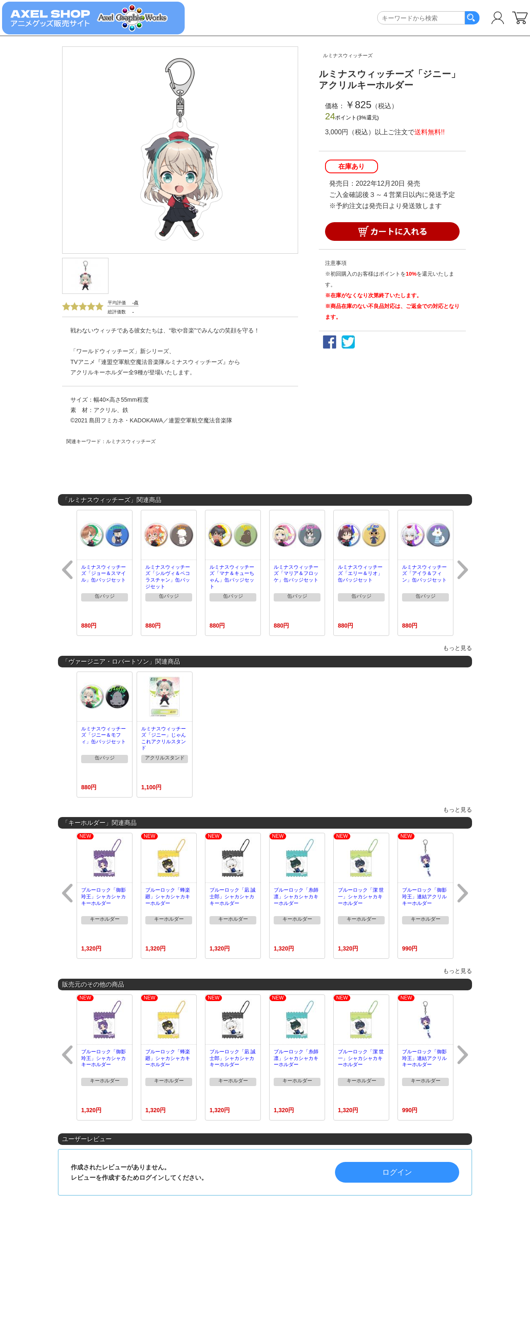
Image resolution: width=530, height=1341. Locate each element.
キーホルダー (105, 919)
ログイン (397, 1172)
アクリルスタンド (165, 758)
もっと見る (457, 648)
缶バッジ (105, 596)
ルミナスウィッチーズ (348, 55)
